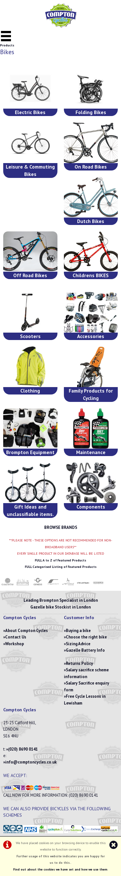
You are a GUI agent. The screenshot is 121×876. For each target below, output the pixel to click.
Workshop (14, 644)
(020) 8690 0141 (23, 749)
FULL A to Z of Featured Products (60, 560)
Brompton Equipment (30, 452)
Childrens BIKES (91, 275)
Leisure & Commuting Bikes (30, 170)
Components (90, 506)
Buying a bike (78, 630)
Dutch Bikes (90, 221)
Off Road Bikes (30, 275)
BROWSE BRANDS (60, 527)
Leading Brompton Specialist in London (61, 600)
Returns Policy (79, 663)
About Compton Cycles (26, 630)
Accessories (90, 336)
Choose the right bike (86, 637)
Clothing (30, 390)
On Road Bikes (91, 166)
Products (7, 45)
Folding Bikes (91, 112)
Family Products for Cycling (91, 394)
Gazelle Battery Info (85, 650)
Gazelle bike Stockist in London (60, 607)
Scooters (30, 336)
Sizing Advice (78, 644)
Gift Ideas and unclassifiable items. (30, 510)
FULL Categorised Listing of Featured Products (60, 567)
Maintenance (91, 452)
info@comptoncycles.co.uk (31, 762)
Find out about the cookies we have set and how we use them (60, 869)
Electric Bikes (30, 112)
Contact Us (15, 637)
